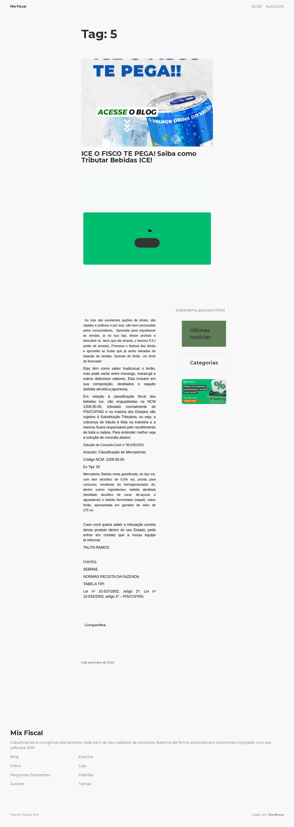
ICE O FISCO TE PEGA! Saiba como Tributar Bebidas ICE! (139, 156)
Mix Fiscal (18, 6)
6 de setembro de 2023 (97, 662)
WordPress (276, 815)
